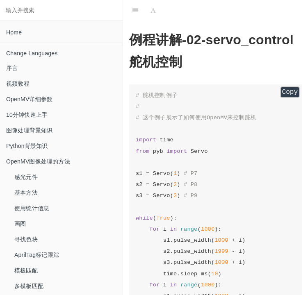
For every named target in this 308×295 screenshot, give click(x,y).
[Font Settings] (153, 10)
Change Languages (31, 53)
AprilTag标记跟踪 (36, 255)
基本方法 (26, 192)
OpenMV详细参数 (29, 99)
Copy (290, 92)
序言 (12, 68)
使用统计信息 (31, 208)
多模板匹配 (28, 286)
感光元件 (26, 177)
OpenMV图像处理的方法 (38, 161)
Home (14, 32)
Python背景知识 (27, 146)
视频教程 (18, 83)
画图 (20, 223)
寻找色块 (26, 239)
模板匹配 (26, 270)
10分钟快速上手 (27, 114)
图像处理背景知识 (29, 130)
